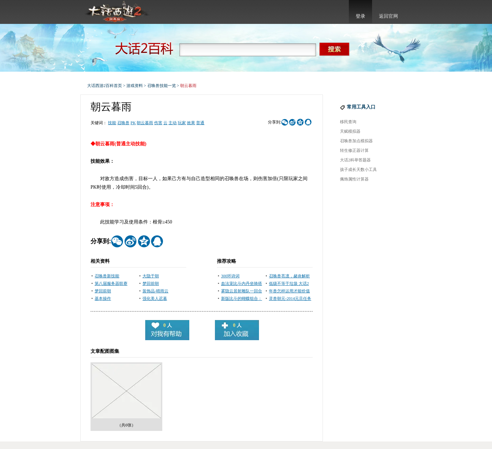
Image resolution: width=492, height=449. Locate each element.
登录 (360, 16)
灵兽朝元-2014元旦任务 (290, 298)
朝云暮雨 (145, 122)
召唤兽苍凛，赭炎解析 (289, 276)
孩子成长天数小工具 (358, 169)
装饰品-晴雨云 (155, 291)
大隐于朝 (150, 276)
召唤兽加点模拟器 (356, 141)
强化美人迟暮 (154, 298)
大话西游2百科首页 (104, 85)
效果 (191, 122)
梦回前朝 (150, 283)
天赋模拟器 (350, 131)
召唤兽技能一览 (161, 85)
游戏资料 (134, 85)
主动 (172, 122)
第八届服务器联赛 (111, 283)
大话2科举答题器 (355, 160)
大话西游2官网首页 (116, 12)
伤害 (158, 122)
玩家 (182, 122)
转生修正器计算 (354, 150)
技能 (112, 122)
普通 (200, 122)
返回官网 (388, 16)
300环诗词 (230, 276)
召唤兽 (123, 122)
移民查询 (348, 121)
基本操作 (103, 298)
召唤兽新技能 (107, 276)
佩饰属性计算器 (354, 179)
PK (133, 122)
